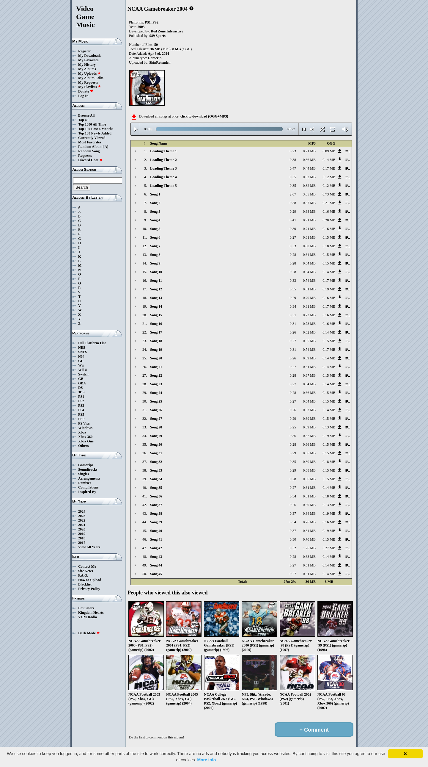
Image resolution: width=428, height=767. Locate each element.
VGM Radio (87, 617)
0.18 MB (328, 246)
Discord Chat (90, 160)
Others (83, 446)
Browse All (86, 115)
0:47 (293, 168)
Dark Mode (89, 633)
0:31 (293, 315)
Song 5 (155, 229)
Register (84, 51)
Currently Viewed (91, 138)
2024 (81, 511)
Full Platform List (92, 343)
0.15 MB (328, 237)
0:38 (293, 160)
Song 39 (156, 522)
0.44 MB (309, 168)
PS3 (81, 405)
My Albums (87, 69)
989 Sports (158, 36)
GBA (82, 383)
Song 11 (156, 280)
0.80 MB (309, 246)
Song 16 (156, 324)
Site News (85, 571)
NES (81, 347)
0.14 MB (328, 160)
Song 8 (155, 255)
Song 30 (156, 444)
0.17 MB (328, 168)
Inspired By (87, 492)
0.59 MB (309, 358)
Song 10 (156, 272)
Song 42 (156, 548)
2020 (81, 529)
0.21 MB (309, 151)
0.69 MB (309, 419)
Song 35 (156, 488)
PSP (81, 419)
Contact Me (87, 566)
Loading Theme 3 (163, 168)
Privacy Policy (89, 589)
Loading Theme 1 (163, 151)
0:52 (293, 548)
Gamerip (154, 58)
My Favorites (88, 60)
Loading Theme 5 (163, 186)
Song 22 (156, 375)
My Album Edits (90, 78)
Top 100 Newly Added (94, 133)
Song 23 (156, 384)
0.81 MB (309, 289)
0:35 (293, 177)
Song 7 (155, 246)
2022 (81, 520)
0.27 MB (328, 548)
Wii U (82, 370)
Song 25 (156, 401)
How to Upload (89, 580)
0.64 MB (309, 255)
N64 (81, 356)
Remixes (84, 483)
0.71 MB (309, 229)
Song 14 (156, 306)
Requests (85, 156)
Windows (85, 428)
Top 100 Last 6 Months (95, 129)
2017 (81, 543)
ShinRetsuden (159, 62)
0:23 (293, 151)
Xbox (82, 432)
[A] (105, 147)
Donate (85, 91)
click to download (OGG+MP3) (204, 116)
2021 (81, 525)
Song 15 (156, 315)
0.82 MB (309, 436)
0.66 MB (309, 393)
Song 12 (156, 289)
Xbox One (86, 441)
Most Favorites (89, 142)
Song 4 (155, 220)
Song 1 (155, 194)
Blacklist (85, 584)
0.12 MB (328, 177)
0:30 (293, 229)
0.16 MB (328, 211)
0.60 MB (309, 505)
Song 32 (156, 462)
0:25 (293, 427)
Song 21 (156, 367)
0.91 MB (309, 220)
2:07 (293, 194)
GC (81, 361)
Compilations (88, 487)
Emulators (86, 608)
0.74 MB (309, 280)
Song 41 (156, 539)
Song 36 (156, 496)
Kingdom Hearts (91, 613)
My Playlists (89, 87)
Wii (81, 365)
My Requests (88, 82)
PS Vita (83, 423)
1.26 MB (309, 548)
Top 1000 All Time (92, 124)
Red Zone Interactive (167, 31)
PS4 (81, 410)
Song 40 (156, 531)
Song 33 (156, 470)
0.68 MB (309, 211)
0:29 (293, 211)
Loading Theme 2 (163, 160)
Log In (83, 96)
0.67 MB (309, 375)
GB (80, 379)
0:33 (293, 246)
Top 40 (83, 120)
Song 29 (156, 436)
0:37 (293, 513)
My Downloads (89, 56)
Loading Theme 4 (163, 177)
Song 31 (156, 453)
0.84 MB (309, 513)
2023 (81, 516)
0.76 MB (309, 522)
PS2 (81, 401)
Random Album (90, 147)
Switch (83, 374)
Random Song (89, 151)
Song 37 (156, 505)
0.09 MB (328, 151)
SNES (82, 352)
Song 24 (156, 393)
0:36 (293, 436)
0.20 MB (328, 220)
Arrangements (89, 478)
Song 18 (156, 341)
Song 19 (156, 350)
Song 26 (156, 410)
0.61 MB (309, 237)
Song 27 (156, 419)
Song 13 (156, 298)
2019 (81, 534)
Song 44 (156, 565)
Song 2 (155, 203)
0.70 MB (309, 298)
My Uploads (89, 73)
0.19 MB (328, 289)
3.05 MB (309, 194)
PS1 (81, 397)
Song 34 (156, 479)
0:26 (293, 332)
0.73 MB (328, 194)
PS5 (81, 414)
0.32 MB (309, 177)
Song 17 (156, 332)
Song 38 (156, 513)
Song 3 (155, 211)
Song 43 (156, 557)
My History (87, 64)
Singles (83, 474)
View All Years (89, 547)
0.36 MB (309, 160)
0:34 (293, 306)
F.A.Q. (83, 575)
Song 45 (156, 574)
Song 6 (155, 237)
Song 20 (156, 358)
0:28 (293, 255)
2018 (81, 538)
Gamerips (85, 465)
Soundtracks (87, 469)
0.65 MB (309, 341)
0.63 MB (309, 410)
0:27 (293, 237)
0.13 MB (328, 427)
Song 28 (156, 427)
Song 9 (155, 263)
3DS (81, 392)
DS (80, 388)
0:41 (293, 220)
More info (206, 759)
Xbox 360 (85, 437)
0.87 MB (309, 203)
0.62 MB (309, 332)
